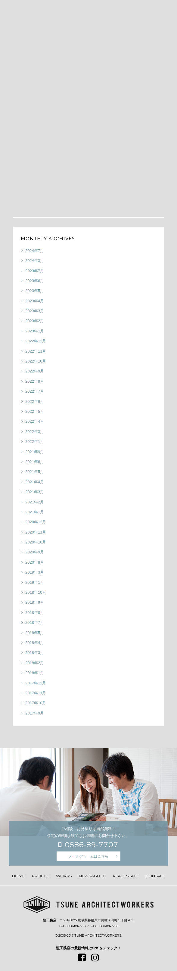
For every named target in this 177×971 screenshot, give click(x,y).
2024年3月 (34, 260)
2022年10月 (35, 361)
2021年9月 (34, 452)
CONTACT (155, 875)
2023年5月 (34, 290)
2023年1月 (34, 331)
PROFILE (40, 875)
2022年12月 (35, 341)
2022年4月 (34, 421)
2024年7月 (34, 250)
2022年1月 (34, 441)
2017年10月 (35, 703)
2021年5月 (34, 471)
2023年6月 (34, 281)
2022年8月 (34, 381)
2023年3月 (34, 311)
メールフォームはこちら (88, 856)
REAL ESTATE (125, 875)
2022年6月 (34, 401)
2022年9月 (34, 371)
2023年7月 (34, 271)
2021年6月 (34, 461)
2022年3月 (34, 431)
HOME (18, 875)
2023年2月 (34, 321)
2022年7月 (34, 391)
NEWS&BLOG (92, 875)
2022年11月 (35, 351)
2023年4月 (34, 301)
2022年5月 (34, 411)
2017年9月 (34, 713)
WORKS (64, 875)
